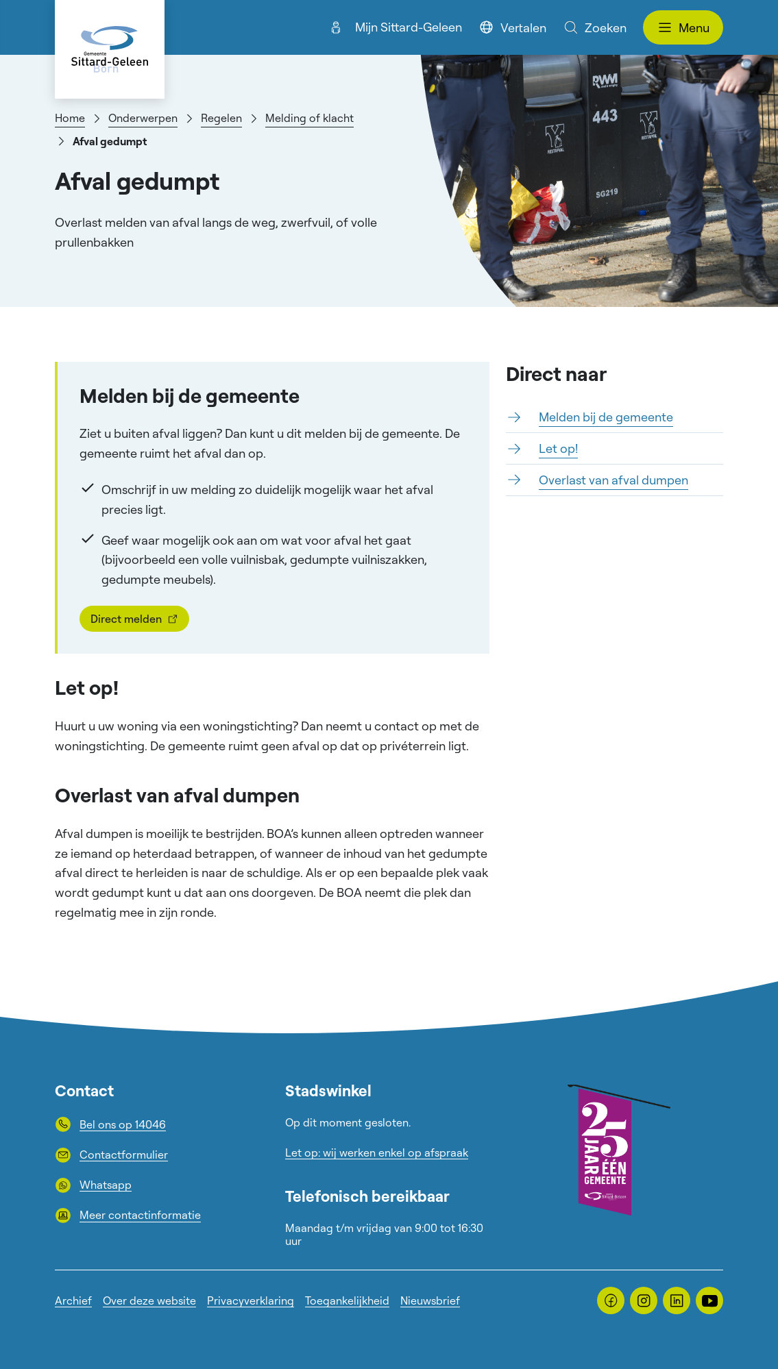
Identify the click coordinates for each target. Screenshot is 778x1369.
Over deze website (149, 1300)
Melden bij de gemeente (606, 416)
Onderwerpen (143, 118)
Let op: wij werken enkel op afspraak (376, 1152)
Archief (73, 1300)
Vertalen (512, 27)
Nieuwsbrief (430, 1300)
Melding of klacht (309, 118)
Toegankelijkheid (347, 1300)
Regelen (221, 118)
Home (70, 118)
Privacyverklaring (250, 1300)
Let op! (558, 448)
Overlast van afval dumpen (613, 479)
